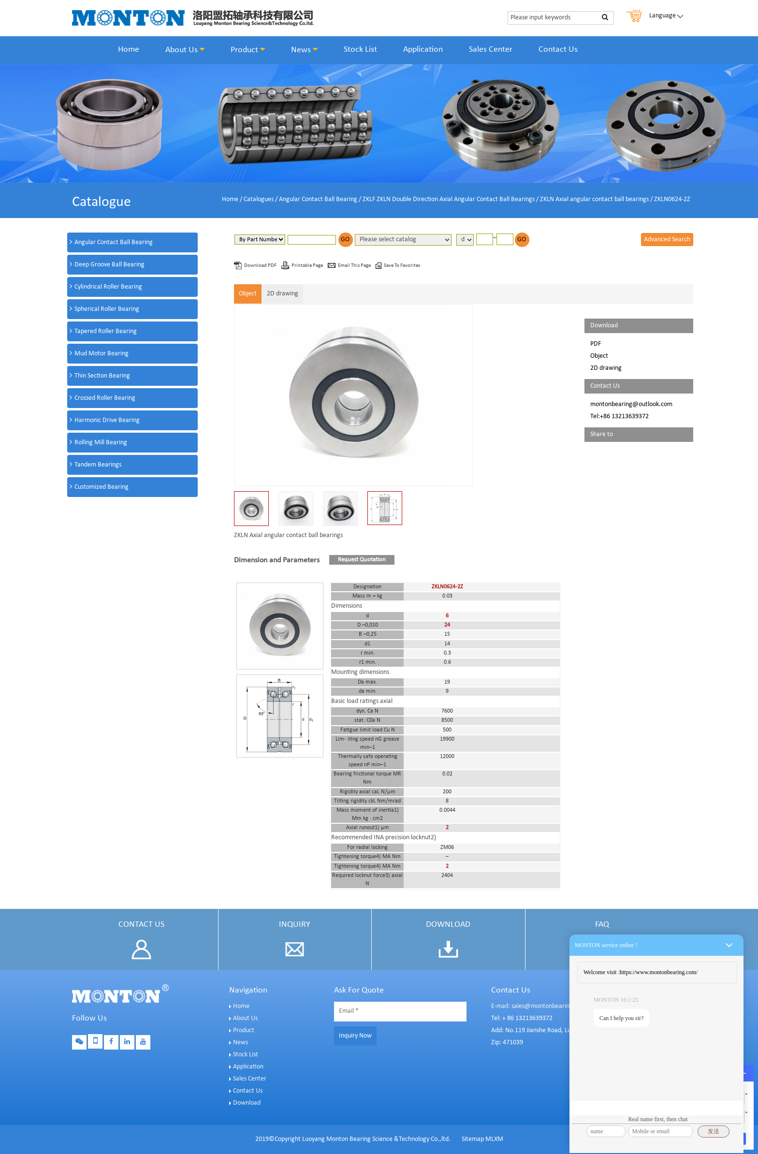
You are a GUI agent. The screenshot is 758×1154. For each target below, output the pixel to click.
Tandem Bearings (97, 464)
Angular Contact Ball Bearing (318, 199)
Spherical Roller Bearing (106, 309)
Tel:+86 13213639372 (619, 416)
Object (248, 293)
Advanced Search (667, 239)
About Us (184, 50)
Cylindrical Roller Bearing (108, 287)
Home (128, 49)
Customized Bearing (101, 487)
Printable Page (308, 265)
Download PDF (260, 265)
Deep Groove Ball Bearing (109, 264)
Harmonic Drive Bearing (107, 420)
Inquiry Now (355, 1035)
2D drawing (282, 293)
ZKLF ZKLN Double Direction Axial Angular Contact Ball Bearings (449, 199)
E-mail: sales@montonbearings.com (540, 1006)
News (304, 50)
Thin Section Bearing (102, 376)
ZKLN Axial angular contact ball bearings (594, 199)
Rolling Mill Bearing (100, 442)
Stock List (360, 49)
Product (248, 50)
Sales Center (490, 49)
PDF (595, 344)
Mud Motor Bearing (101, 353)
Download (247, 1103)
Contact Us (558, 49)
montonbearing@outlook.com (631, 404)
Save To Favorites (402, 265)
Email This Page (355, 265)
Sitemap (473, 1139)
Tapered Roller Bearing (105, 331)
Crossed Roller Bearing (104, 398)
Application (423, 49)
